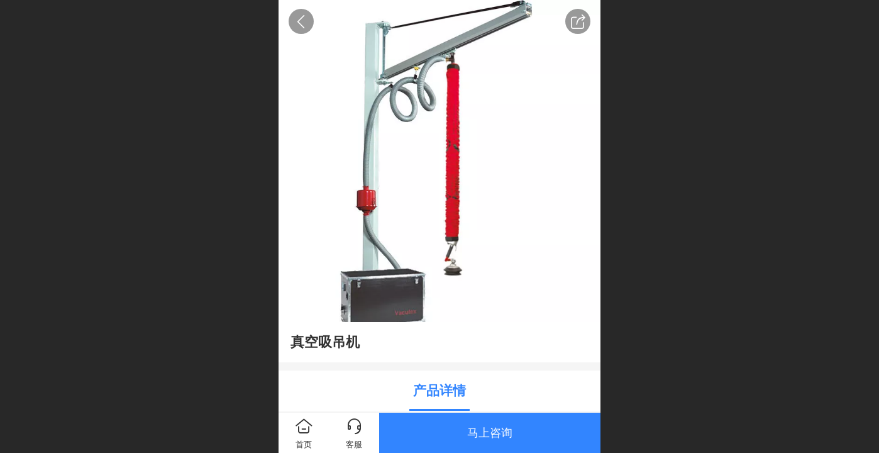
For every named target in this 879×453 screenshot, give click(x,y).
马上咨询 (489, 433)
